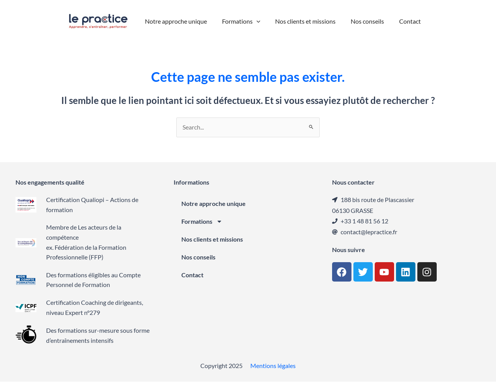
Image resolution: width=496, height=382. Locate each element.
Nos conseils (198, 257)
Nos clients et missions (212, 239)
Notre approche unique (213, 203)
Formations (201, 222)
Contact (192, 275)
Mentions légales (273, 366)
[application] (259, 21)
